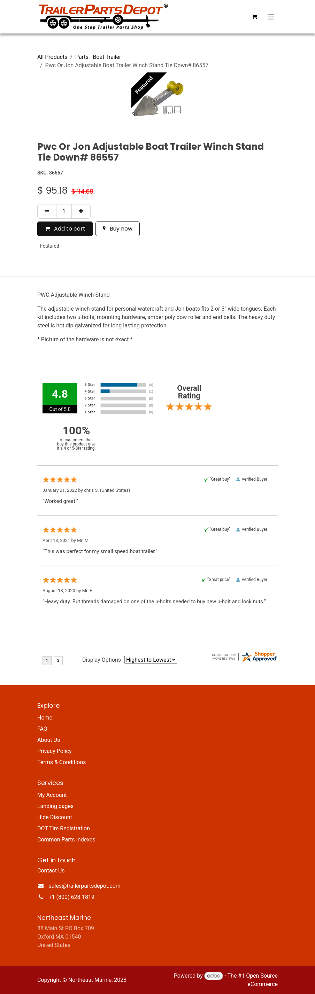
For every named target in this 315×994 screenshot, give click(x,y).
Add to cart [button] (65, 229)
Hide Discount (54, 817)
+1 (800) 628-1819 (71, 897)
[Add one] (81, 211)
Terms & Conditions (61, 762)
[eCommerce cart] (254, 16)
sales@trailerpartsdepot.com (85, 886)
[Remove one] (46, 211)
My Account (52, 795)
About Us (48, 740)
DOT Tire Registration (63, 828)
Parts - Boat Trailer (98, 57)
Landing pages (55, 806)
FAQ (42, 728)
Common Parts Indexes (66, 839)
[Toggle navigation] (271, 16)
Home (44, 717)
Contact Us (51, 870)
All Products (52, 57)
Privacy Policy (54, 751)
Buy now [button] (117, 229)
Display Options (101, 660)
